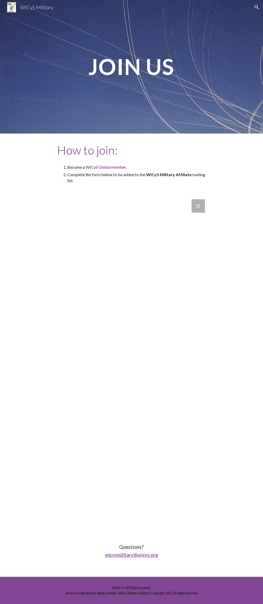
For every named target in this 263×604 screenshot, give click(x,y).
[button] (257, 7)
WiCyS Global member (106, 167)
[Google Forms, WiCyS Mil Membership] (131, 364)
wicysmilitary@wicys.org (131, 555)
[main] (131, 67)
